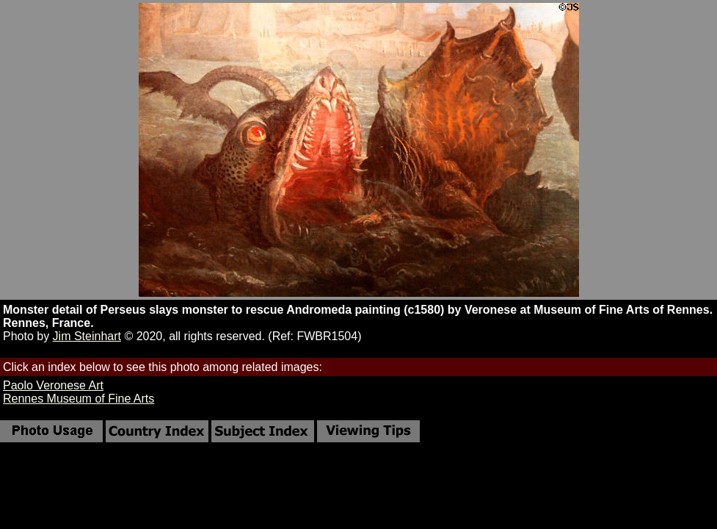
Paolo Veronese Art (53, 385)
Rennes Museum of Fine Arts (78, 398)
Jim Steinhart (87, 336)
